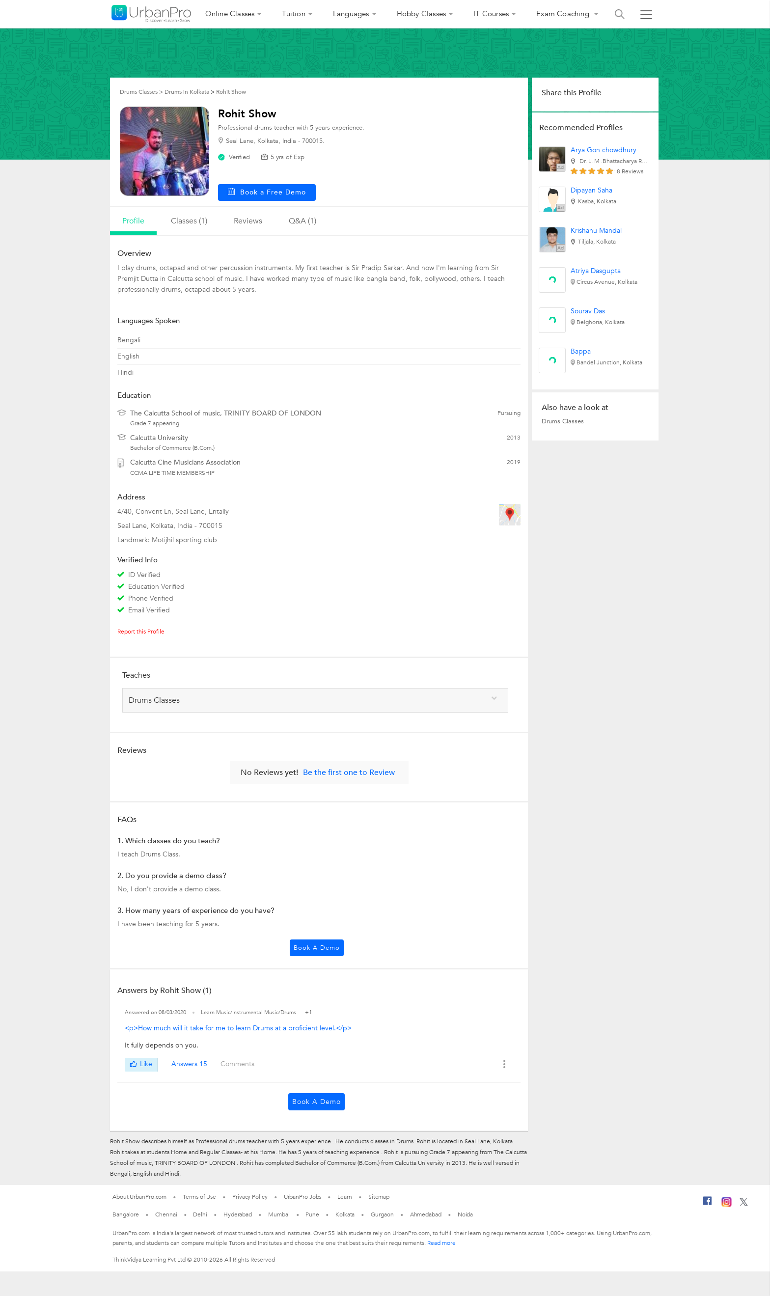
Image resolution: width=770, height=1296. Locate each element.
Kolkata (345, 1214)
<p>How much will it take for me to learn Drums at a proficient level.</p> (238, 1028)
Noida (465, 1214)
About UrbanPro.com (139, 1197)
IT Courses (491, 14)
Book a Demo (317, 947)
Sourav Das (588, 311)
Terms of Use (199, 1197)
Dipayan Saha (591, 190)
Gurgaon (382, 1214)
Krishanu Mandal (596, 230)
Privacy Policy (250, 1197)
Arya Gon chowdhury (603, 150)
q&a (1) (302, 221)
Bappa (581, 351)
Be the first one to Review (349, 772)
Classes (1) (189, 221)
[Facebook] (708, 1205)
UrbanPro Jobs (303, 1197)
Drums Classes (563, 421)
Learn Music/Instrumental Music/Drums (249, 1012)
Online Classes (230, 14)
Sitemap (378, 1197)
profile (133, 221)
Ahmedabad (425, 1214)
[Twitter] (744, 1204)
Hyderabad (237, 1214)
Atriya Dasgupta (596, 271)
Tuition (293, 14)
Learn (344, 1197)
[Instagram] (726, 1205)
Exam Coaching (563, 14)
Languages (351, 14)
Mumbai (278, 1214)
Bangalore (125, 1214)
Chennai (166, 1214)
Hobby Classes (421, 14)
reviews (248, 221)
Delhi (200, 1214)
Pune (312, 1214)
